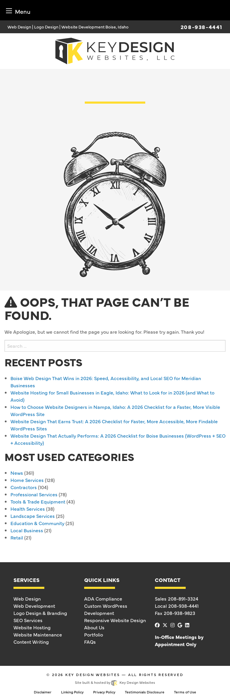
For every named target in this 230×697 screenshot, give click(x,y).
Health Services (27, 508)
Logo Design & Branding (40, 613)
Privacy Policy (104, 692)
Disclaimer (43, 692)
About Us (94, 627)
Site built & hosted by (115, 682)
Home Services (27, 480)
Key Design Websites (92, 674)
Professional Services (34, 494)
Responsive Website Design (115, 620)
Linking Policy (72, 692)
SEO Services (28, 620)
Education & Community (37, 523)
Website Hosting (32, 627)
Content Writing (31, 641)
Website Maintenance (37, 634)
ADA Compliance (103, 598)
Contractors (23, 487)
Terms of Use (185, 692)
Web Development (34, 605)
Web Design (27, 598)
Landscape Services (32, 515)
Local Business (26, 530)
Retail (16, 537)
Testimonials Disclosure (144, 692)
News (16, 472)
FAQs (90, 641)
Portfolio (93, 634)
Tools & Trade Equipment (37, 501)
